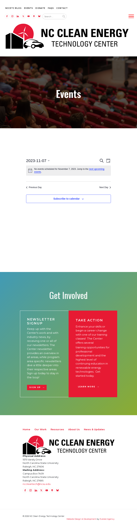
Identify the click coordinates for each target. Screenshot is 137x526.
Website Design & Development (81, 519)
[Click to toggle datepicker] (38, 161)
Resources (57, 429)
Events (28, 8)
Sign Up (35, 387)
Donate (40, 8)
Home (26, 429)
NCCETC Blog (13, 8)
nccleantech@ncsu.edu (37, 484)
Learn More (86, 387)
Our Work (40, 429)
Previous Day (34, 187)
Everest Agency (107, 519)
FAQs (51, 8)
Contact (62, 8)
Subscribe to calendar (66, 198)
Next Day (105, 187)
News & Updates (94, 429)
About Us (74, 429)
